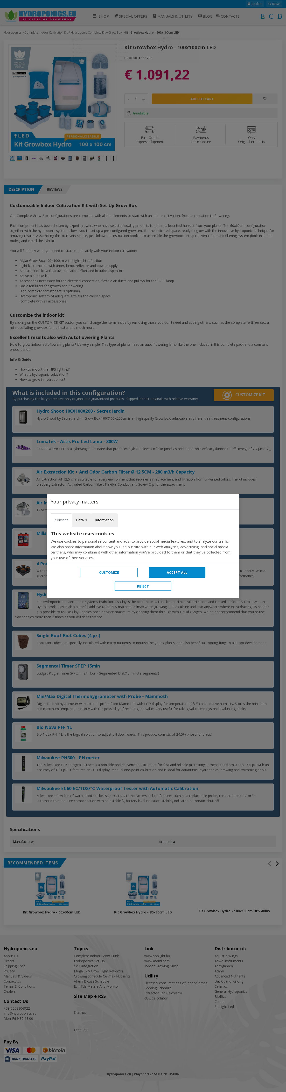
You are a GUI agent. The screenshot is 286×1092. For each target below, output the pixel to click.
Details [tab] (81, 520)
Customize (109, 572)
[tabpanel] (143, 545)
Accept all (177, 572)
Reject (143, 586)
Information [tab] (104, 520)
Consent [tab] (61, 520)
